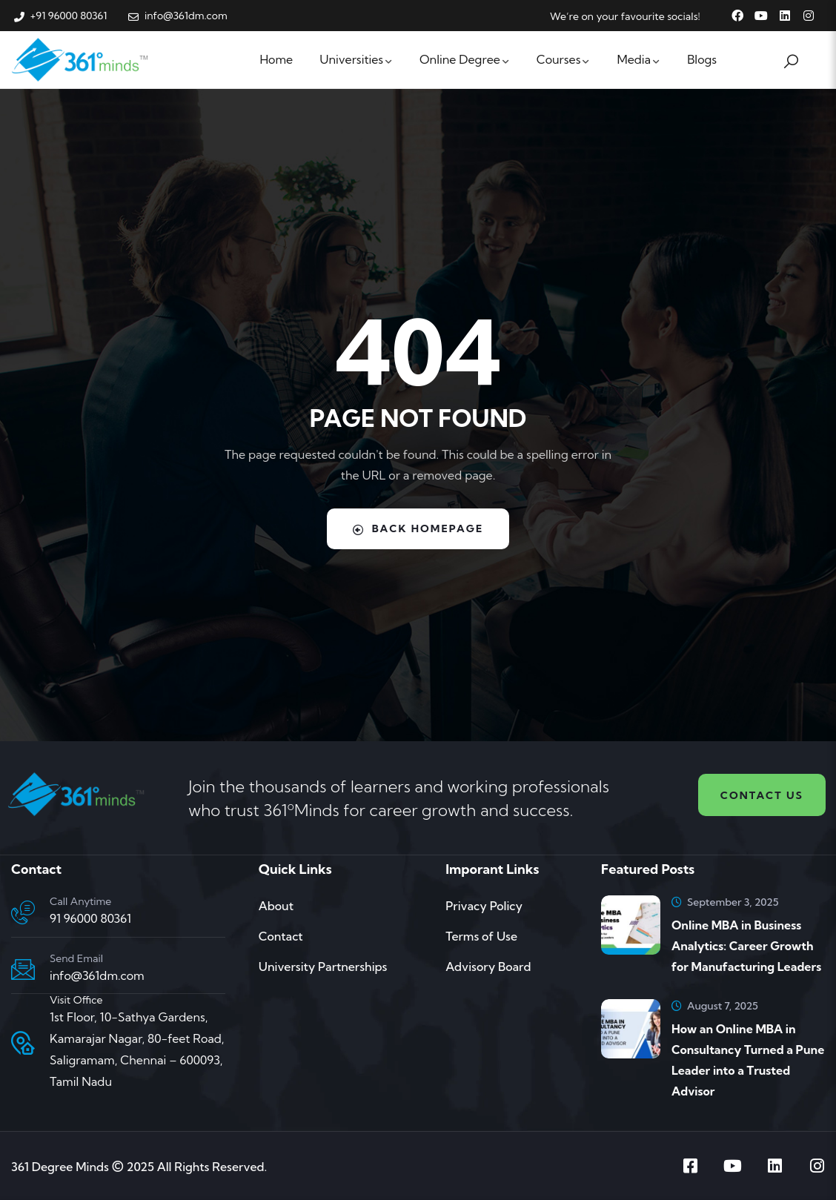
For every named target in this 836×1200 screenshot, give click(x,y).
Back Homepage (418, 528)
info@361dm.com (97, 975)
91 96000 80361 (90, 918)
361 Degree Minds (60, 1166)
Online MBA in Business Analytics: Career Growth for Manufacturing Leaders (746, 946)
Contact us (761, 795)
